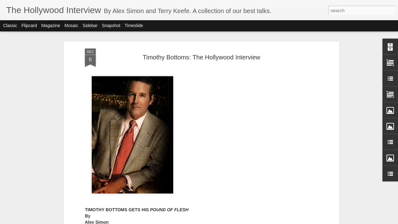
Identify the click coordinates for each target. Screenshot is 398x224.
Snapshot (111, 25)
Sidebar (90, 25)
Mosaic (71, 25)
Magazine (50, 25)
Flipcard (29, 25)
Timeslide (134, 25)
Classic (10, 25)
